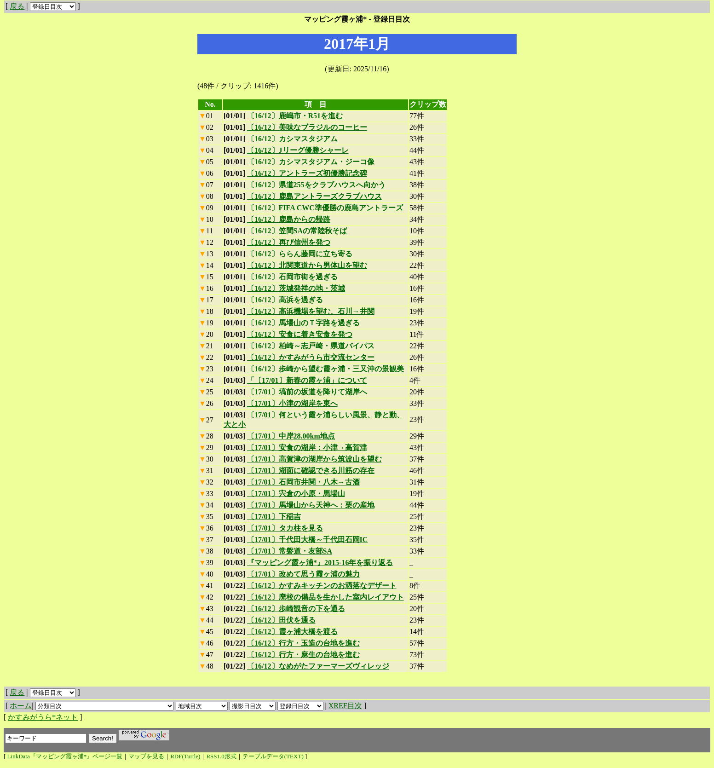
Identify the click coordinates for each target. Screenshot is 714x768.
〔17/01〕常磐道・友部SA (289, 551)
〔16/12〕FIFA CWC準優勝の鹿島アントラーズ (325, 208)
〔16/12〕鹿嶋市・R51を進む (295, 116)
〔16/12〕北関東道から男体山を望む (307, 265)
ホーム (21, 706)
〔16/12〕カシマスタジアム (292, 139)
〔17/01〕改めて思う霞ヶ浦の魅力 (303, 574)
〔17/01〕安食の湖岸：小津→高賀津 (307, 447)
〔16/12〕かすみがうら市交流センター (310, 357)
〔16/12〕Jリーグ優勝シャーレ (297, 150)
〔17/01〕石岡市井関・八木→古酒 (303, 482)
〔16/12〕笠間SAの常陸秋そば (297, 231)
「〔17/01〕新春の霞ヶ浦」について (307, 380)
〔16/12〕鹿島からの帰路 (288, 219)
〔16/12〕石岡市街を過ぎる (292, 277)
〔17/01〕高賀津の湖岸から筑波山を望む (314, 459)
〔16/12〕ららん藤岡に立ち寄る (299, 254)
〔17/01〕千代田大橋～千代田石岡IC (307, 539)
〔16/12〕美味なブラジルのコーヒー (307, 127)
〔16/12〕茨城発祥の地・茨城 (296, 288)
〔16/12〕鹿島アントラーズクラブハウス (314, 196)
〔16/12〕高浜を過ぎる (284, 300)
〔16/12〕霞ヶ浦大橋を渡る (292, 631)
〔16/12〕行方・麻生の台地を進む (303, 654)
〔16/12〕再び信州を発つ (288, 242)
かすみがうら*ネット (43, 717)
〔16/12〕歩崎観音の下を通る (296, 608)
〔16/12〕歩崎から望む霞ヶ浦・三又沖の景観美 (325, 369)
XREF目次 (345, 706)
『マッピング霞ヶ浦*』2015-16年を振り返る (320, 562)
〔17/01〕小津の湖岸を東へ (292, 403)
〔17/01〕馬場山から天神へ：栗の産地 (310, 505)
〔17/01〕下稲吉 (273, 516)
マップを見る (146, 756)
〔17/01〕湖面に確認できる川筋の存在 (310, 470)
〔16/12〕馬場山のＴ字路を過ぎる (303, 323)
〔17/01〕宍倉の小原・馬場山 (296, 493)
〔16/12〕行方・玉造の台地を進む (303, 643)
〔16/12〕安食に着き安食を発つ (299, 334)
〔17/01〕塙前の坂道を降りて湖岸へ (307, 392)
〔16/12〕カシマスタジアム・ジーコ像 (310, 162)
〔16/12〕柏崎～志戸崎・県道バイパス (310, 346)
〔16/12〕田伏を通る (281, 620)
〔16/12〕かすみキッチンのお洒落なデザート (321, 585)
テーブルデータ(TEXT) (273, 756)
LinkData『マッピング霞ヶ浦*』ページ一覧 (65, 756)
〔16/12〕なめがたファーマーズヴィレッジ (318, 666)
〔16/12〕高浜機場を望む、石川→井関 (310, 311)
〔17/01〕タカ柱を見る (284, 528)
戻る (17, 6)
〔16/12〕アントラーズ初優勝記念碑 (307, 173)
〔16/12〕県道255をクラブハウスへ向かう (316, 185)
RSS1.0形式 (221, 756)
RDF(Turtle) (185, 756)
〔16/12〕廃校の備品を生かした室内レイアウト (325, 597)
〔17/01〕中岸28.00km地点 (291, 436)
